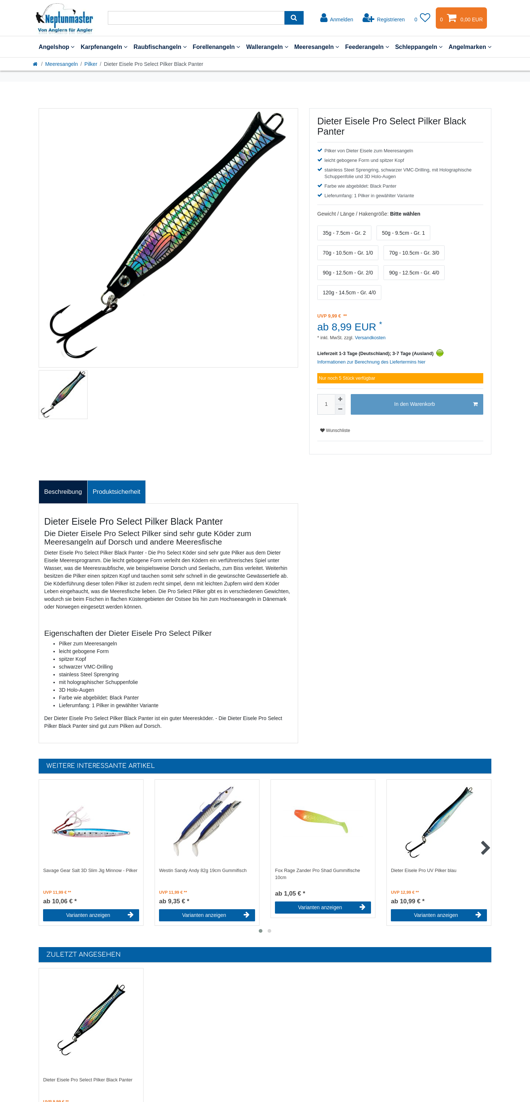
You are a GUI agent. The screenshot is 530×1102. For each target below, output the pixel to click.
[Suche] (294, 18)
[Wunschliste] (422, 18)
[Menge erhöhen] (340, 399)
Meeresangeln (316, 46)
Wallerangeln (267, 46)
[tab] (63, 492)
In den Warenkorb (436, 404)
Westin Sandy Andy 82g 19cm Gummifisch (203, 870)
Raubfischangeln (160, 46)
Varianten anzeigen (100, 915)
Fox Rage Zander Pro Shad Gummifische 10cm (317, 874)
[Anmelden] (336, 18)
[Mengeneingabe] (326, 404)
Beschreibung (63, 491)
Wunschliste (335, 430)
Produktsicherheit (117, 491)
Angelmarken (470, 46)
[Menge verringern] (340, 409)
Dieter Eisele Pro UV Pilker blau (423, 870)
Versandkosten (370, 337)
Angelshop (56, 46)
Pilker (90, 64)
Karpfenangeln (104, 46)
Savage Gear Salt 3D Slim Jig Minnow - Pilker (90, 870)
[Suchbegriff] (196, 18)
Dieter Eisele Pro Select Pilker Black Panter (87, 1079)
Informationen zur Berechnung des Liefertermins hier (371, 362)
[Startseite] (36, 64)
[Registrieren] (383, 18)
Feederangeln (367, 46)
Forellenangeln (216, 46)
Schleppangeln (418, 46)
